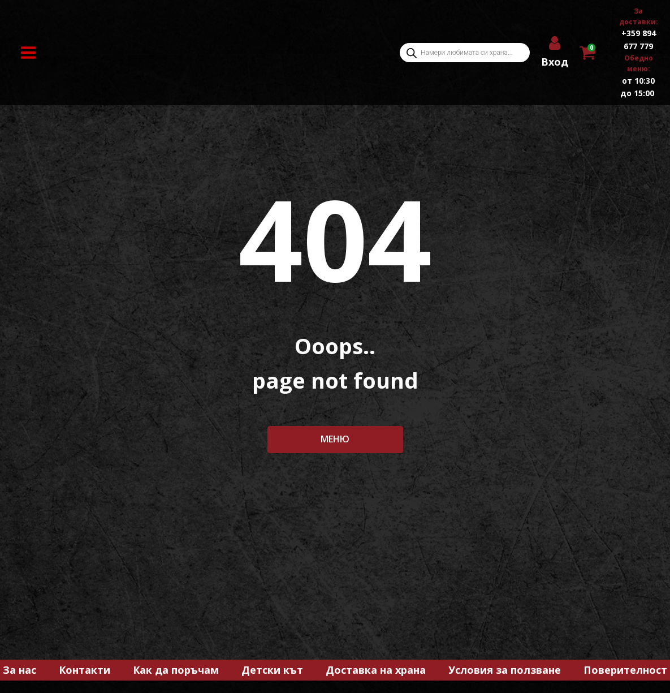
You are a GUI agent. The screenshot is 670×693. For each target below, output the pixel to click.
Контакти (84, 670)
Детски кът (272, 670)
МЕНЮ (335, 439)
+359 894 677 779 (638, 39)
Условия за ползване (504, 670)
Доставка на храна (376, 670)
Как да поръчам (176, 670)
